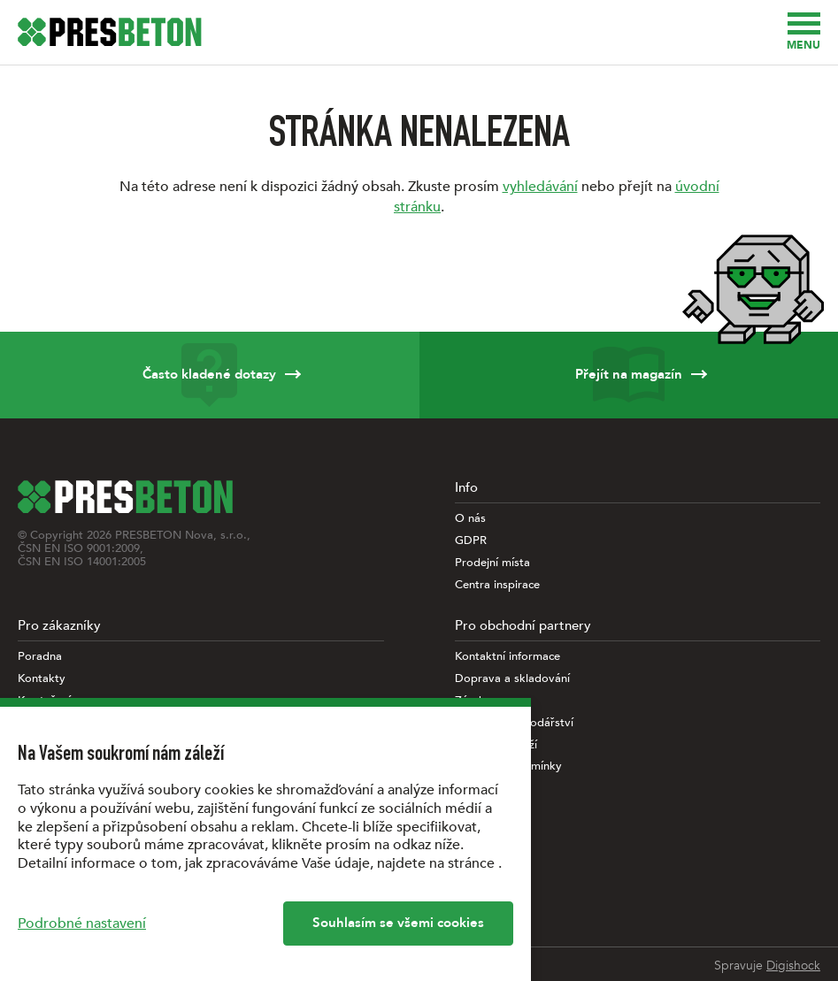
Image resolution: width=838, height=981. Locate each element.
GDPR (471, 541)
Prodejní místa (492, 563)
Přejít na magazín (629, 375)
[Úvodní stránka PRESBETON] (110, 32)
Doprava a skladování (512, 679)
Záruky (473, 701)
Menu (803, 32)
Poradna (40, 656)
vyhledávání (540, 186)
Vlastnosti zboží (496, 745)
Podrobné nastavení (82, 923)
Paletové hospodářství (514, 723)
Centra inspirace (497, 585)
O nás (470, 518)
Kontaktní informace (507, 656)
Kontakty (41, 679)
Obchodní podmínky (508, 766)
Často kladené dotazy (209, 375)
